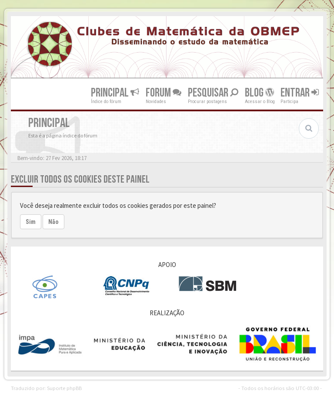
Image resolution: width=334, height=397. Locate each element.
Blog (259, 92)
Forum (163, 92)
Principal (115, 92)
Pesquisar (213, 92)
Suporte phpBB (64, 387)
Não (53, 221)
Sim (31, 221)
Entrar (300, 92)
